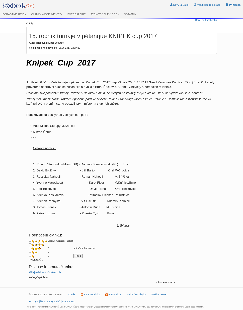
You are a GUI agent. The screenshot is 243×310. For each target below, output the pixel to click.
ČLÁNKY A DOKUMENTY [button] (46, 14)
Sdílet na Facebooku (206, 20)
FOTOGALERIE (76, 14)
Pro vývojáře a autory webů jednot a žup (52, 301)
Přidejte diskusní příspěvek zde (45, 272)
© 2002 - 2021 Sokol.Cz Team (46, 294)
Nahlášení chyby (136, 294)
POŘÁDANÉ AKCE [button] (14, 14)
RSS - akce (113, 294)
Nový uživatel (179, 4)
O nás (71, 294)
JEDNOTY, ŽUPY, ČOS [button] (105, 14)
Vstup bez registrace (207, 4)
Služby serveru (159, 294)
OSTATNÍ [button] (130, 14)
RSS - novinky (90, 294)
